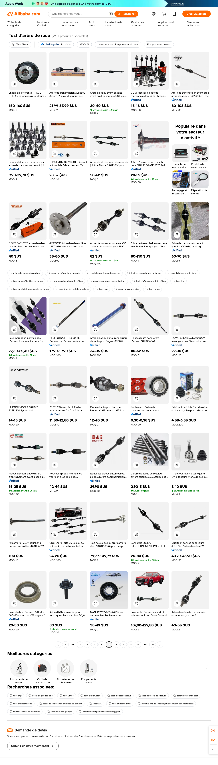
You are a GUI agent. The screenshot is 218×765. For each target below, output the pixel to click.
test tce (178, 281)
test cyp (16, 695)
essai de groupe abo (126, 289)
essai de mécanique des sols (63, 273)
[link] (213, 730)
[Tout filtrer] (20, 44)
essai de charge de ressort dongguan (99, 711)
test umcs (153, 289)
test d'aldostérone (21, 703)
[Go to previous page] (58, 644)
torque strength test (185, 695)
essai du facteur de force (182, 273)
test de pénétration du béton (26, 281)
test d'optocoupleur (119, 695)
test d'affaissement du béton (149, 281)
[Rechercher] (126, 14)
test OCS (95, 703)
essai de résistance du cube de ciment (60, 703)
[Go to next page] (160, 644)
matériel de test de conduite (72, 289)
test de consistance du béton (144, 273)
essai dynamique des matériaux (108, 281)
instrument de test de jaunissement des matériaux (165, 703)
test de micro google (59, 711)
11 (138, 644)
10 (131, 644)
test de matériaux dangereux (103, 273)
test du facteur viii (120, 703)
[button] (111, 14)
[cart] (164, 14)
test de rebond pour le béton (66, 281)
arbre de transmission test (25, 273)
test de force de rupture (152, 695)
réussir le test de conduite (25, 711)
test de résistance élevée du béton (29, 289)
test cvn (102, 289)
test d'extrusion (90, 695)
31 (153, 644)
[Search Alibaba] (79, 14)
